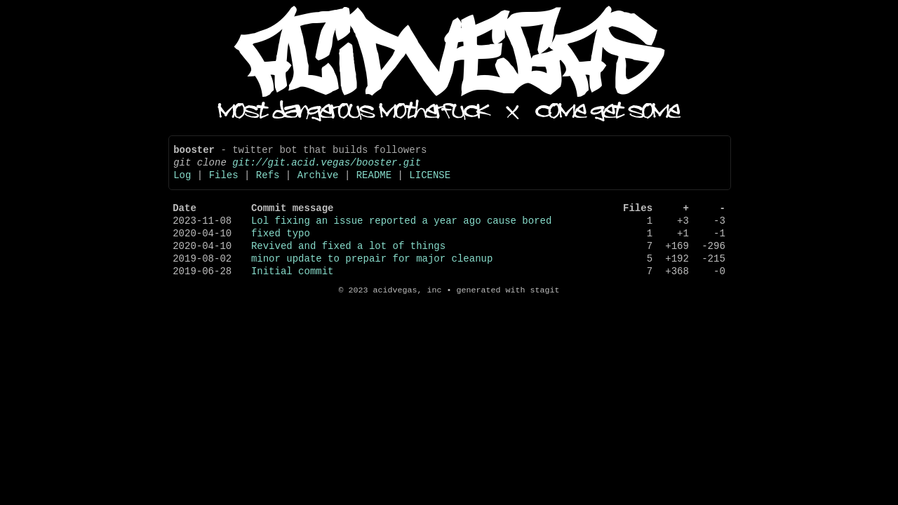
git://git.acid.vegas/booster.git (326, 168)
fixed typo (280, 249)
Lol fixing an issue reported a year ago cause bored (401, 234)
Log (182, 182)
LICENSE (429, 182)
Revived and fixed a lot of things (348, 264)
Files (224, 182)
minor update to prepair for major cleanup (371, 278)
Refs (268, 182)
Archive (318, 182)
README (373, 182)
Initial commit (292, 293)
